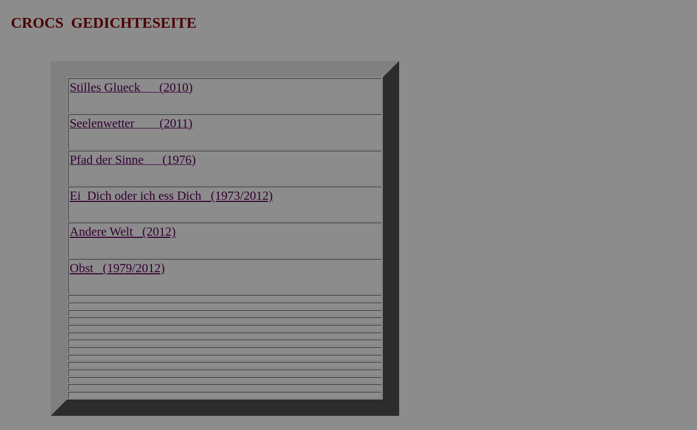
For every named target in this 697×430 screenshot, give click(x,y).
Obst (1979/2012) (117, 268)
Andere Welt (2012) (123, 231)
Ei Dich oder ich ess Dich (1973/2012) (171, 195)
